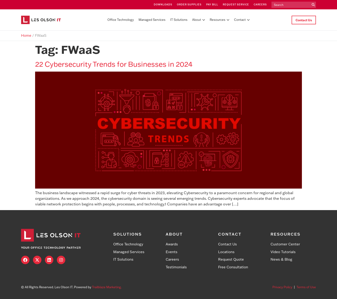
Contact (242, 20)
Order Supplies (189, 4)
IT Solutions (178, 20)
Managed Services (152, 20)
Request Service (236, 4)
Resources (219, 20)
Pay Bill (212, 4)
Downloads (163, 4)
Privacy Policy (282, 287)
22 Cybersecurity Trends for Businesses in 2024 (113, 64)
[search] (291, 5)
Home (26, 35)
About (198, 20)
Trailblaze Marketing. (107, 287)
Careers (260, 4)
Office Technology (120, 20)
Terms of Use (306, 287)
